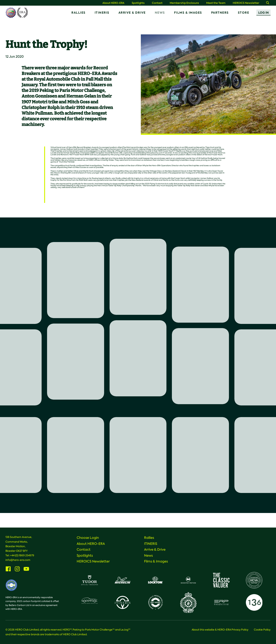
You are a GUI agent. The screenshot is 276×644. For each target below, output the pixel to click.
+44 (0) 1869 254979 (22, 555)
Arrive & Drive (132, 13)
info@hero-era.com (17, 560)
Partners (220, 13)
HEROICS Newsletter (246, 3)
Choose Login (88, 538)
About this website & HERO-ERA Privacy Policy (220, 629)
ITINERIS (102, 13)
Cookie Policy (262, 629)
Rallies (78, 13)
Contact (157, 3)
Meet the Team (215, 3)
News (160, 13)
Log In (263, 13)
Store (243, 13)
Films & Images (188, 13)
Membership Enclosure (184, 3)
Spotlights (138, 3)
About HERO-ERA (113, 3)
